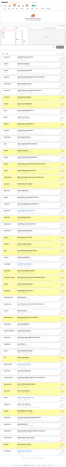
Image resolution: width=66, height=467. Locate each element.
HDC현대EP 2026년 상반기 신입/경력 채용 (24, 184)
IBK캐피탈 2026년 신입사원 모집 (23, 117)
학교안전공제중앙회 (7, 270)
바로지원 (61, 113)
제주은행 (5, 250)
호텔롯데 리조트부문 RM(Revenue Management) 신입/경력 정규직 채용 (30, 177)
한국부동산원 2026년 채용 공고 (22, 150)
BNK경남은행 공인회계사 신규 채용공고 (24, 444)
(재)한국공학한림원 (7, 344)
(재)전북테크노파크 (7, 404)
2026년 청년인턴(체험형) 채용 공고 (23, 324)
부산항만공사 (6, 63)
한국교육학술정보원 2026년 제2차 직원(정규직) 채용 (26, 224)
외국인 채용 (42, 8)
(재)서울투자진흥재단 (7, 83)
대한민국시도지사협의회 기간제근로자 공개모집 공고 (26, 384)
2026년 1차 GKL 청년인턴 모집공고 (23, 390)
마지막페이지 (43, 458)
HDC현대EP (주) (6, 184)
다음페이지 (41, 458)
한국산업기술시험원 (7, 417)
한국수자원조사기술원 (7, 304)
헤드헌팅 (32, 8)
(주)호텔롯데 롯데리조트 (8, 177)
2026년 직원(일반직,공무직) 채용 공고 (24, 137)
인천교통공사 (6, 70)
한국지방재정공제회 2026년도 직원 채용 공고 (25, 290)
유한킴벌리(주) (6, 123)
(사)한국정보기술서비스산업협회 (9, 277)
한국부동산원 (6, 150)
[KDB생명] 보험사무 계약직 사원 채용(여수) (24, 451)
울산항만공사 (6, 197)
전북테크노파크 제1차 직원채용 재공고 (24, 404)
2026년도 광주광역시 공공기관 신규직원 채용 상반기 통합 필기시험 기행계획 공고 (31, 164)
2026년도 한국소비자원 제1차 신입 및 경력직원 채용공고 (27, 157)
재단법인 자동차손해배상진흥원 (9, 330)
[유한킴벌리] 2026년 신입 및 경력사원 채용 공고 (25, 123)
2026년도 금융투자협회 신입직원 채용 (24, 217)
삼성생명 (5, 110)
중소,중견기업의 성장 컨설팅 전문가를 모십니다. (25, 110)
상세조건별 (21, 8)
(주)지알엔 (5, 350)
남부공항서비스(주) (7, 90)
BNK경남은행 (6, 411)
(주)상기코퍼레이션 (7, 370)
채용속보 (27, 8)
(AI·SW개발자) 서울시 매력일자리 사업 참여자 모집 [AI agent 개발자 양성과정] (31, 377)
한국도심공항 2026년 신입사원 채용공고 (24, 97)
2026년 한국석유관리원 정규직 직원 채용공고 (25, 130)
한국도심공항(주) (6, 97)
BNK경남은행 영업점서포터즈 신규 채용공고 (24, 411)
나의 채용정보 (48, 8)
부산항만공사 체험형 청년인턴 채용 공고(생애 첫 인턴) (26, 170)
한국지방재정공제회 (7, 290)
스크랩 (3, 53)
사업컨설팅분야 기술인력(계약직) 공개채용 (24, 230)
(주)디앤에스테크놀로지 (8, 437)
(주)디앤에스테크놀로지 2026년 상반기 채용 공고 (25, 437)
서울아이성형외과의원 (7, 431)
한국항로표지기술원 (7, 424)
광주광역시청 (6, 164)
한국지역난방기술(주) (7, 230)
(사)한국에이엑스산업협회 (8, 377)
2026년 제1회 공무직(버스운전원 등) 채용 (24, 70)
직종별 (9, 8)
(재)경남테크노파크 (7, 210)
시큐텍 (5, 357)
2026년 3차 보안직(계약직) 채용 (23, 357)
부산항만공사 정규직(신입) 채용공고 (23, 63)
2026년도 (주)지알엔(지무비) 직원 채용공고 (24, 350)
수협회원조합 (6, 103)
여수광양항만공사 (6, 204)
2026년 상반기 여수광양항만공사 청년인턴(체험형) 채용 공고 (27, 204)
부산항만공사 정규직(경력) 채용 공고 (23, 257)
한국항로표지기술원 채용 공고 (22, 424)
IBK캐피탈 (5, 117)
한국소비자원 (6, 157)
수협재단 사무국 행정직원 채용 (22, 190)
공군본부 (5, 143)
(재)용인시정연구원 (7, 337)
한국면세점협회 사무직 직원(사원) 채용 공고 (24, 264)
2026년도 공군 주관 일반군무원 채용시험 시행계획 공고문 (27, 143)
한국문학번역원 (6, 77)
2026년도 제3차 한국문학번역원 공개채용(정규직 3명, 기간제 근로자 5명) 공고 (30, 77)
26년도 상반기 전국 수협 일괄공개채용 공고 (24, 103)
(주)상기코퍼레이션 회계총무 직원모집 (23, 370)
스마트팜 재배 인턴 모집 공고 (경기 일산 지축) (25, 57)
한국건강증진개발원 (7, 137)
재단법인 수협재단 (7, 190)
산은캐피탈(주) (6, 244)
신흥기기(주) (6, 310)
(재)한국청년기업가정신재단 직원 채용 (23, 364)
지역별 (5, 8)
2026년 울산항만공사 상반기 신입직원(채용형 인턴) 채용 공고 (27, 197)
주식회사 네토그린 (7, 57)
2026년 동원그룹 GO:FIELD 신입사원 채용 (24, 237)
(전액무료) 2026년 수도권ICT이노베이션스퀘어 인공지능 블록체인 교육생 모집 (30, 277)
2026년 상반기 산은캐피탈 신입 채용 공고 (24, 244)
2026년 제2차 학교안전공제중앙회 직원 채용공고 (25, 270)
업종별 (17, 8)
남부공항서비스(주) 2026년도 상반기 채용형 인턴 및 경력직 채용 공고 (29, 90)
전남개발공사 (6, 284)
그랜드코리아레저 (6, 390)
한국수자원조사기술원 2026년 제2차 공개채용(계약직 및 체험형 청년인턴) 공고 (30, 304)
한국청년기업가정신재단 (8, 364)
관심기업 (7, 53)
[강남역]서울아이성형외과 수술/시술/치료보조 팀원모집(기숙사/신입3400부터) (31, 431)
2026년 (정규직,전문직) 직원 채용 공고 (24, 330)
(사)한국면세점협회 (7, 264)
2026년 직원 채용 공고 (21, 344)
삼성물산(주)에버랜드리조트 (8, 317)
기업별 (13, 8)
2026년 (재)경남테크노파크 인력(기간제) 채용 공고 (26, 210)
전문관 (37, 8)
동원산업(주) (6, 237)
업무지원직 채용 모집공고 (21, 297)
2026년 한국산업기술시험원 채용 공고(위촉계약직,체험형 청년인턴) (29, 417)
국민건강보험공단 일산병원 (8, 297)
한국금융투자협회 (6, 217)
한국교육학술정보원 (7, 224)
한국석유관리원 (6, 130)
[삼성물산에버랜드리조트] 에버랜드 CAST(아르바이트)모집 (27, 317)
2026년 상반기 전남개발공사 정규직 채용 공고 (25, 284)
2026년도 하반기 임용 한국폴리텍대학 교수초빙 (25, 397)
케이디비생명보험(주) (7, 451)
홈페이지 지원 (61, 66)
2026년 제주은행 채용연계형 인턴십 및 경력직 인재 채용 (27, 250)
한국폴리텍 (5, 397)
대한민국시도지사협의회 (8, 384)
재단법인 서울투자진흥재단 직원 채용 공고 (24, 83)
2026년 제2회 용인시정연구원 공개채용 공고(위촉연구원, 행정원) (28, 337)
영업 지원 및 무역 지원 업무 (22, 310)
